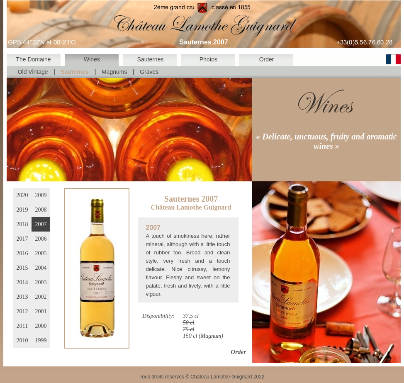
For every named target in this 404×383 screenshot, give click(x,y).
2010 (22, 340)
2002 (41, 297)
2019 (22, 210)
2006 (41, 239)
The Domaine (33, 59)
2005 (41, 253)
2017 (22, 239)
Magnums (114, 71)
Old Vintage (33, 71)
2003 (41, 282)
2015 (22, 268)
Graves (149, 71)
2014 (22, 282)
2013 (22, 297)
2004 (41, 268)
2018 (22, 224)
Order (266, 59)
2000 (41, 326)
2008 (41, 210)
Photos (209, 59)
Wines (92, 59)
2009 (41, 195)
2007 (41, 224)
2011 (22, 326)
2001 (41, 311)
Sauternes (150, 59)
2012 (22, 311)
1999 (41, 340)
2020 (22, 195)
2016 (22, 253)
